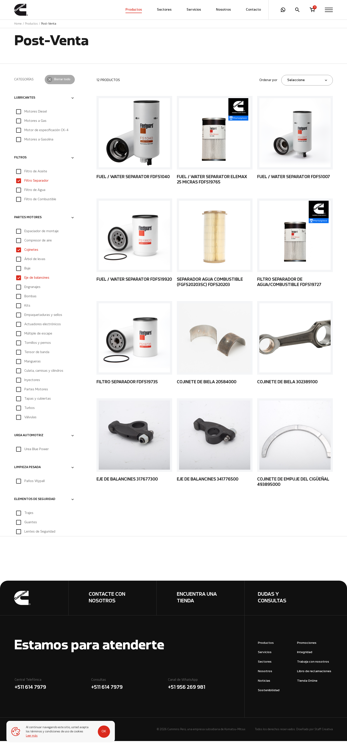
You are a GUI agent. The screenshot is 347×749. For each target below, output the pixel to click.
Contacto (253, 10)
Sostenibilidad (269, 698)
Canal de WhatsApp (206, 692)
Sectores (164, 10)
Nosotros (223, 10)
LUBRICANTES (24, 106)
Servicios (194, 10)
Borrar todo (62, 87)
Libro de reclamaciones (314, 679)
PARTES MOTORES (28, 225)
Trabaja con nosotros (313, 669)
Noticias (264, 688)
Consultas (129, 692)
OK (100, 729)
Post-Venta (48, 24)
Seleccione (296, 88)
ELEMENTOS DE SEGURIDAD (34, 507)
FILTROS (20, 165)
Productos (133, 10)
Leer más (32, 735)
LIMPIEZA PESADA (27, 475)
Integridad (304, 660)
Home (18, 24)
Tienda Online (307, 688)
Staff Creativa (323, 737)
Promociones (306, 651)
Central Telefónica (53, 692)
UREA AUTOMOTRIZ (28, 443)
